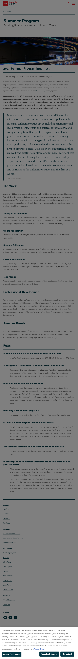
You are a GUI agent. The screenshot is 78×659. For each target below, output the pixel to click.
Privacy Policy (39, 651)
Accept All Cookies (49, 656)
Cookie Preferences (11, 656)
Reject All (67, 656)
